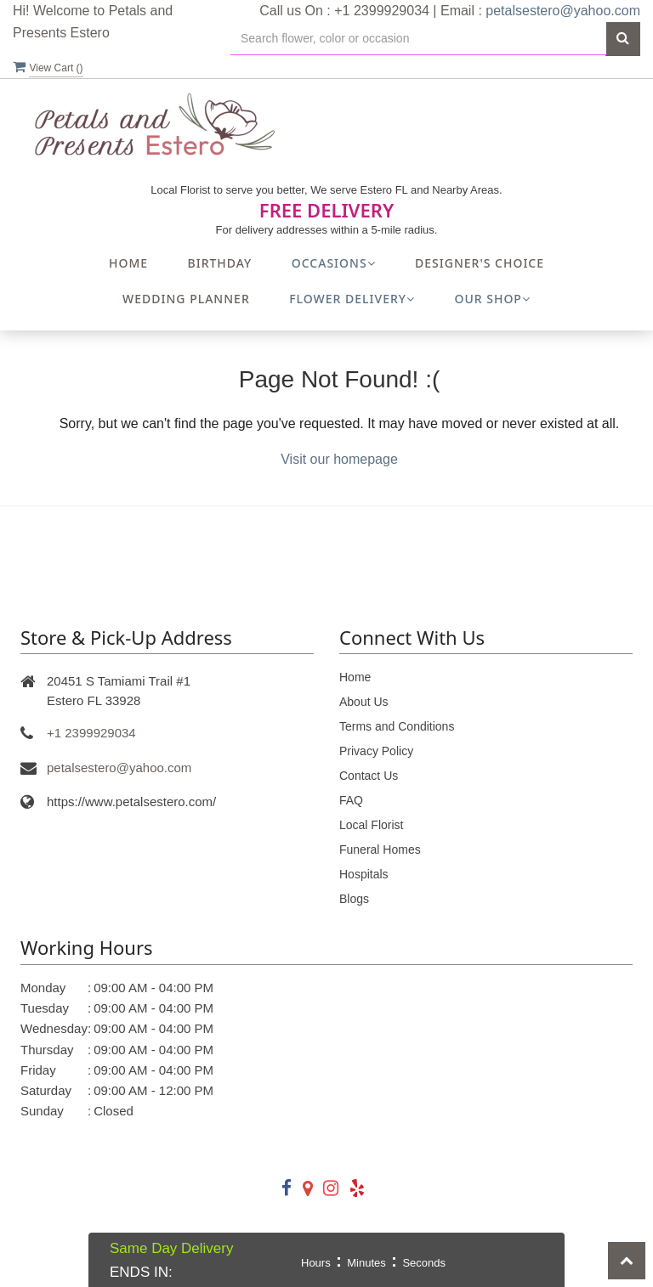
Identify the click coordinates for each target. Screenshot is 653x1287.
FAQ (351, 800)
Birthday (220, 263)
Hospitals (364, 874)
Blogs (354, 899)
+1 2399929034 (91, 732)
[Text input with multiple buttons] (418, 38)
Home (128, 263)
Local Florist (371, 825)
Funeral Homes (380, 849)
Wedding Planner (186, 299)
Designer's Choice (479, 263)
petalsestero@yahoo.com (562, 10)
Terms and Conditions (396, 726)
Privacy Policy (376, 751)
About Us (364, 701)
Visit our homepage (339, 459)
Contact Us (368, 775)
